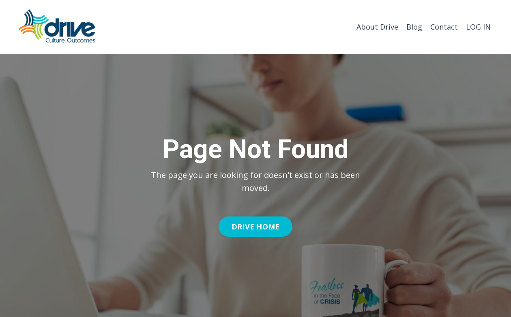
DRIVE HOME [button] (256, 226)
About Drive (377, 27)
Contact (444, 27)
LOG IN (478, 27)
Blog (414, 27)
